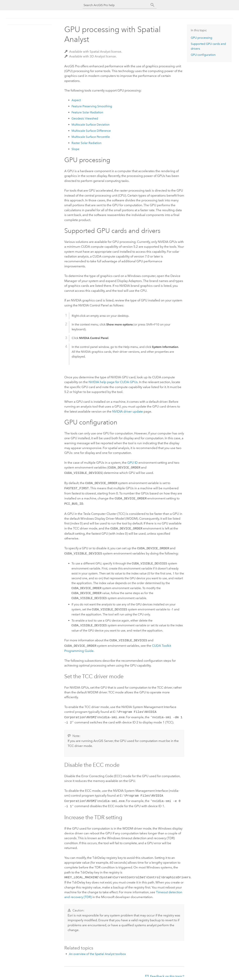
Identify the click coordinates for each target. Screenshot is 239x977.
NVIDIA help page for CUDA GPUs (113, 382)
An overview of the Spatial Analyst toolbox (97, 947)
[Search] (152, 5)
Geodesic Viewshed (85, 118)
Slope (75, 149)
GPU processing (201, 37)
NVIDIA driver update (127, 411)
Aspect (76, 100)
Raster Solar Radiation (86, 143)
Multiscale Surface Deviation (91, 124)
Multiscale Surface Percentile (91, 137)
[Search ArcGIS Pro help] (116, 5)
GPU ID (132, 462)
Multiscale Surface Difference (91, 130)
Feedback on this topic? (167, 969)
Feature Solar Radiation (87, 112)
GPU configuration (203, 55)
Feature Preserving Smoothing (92, 106)
